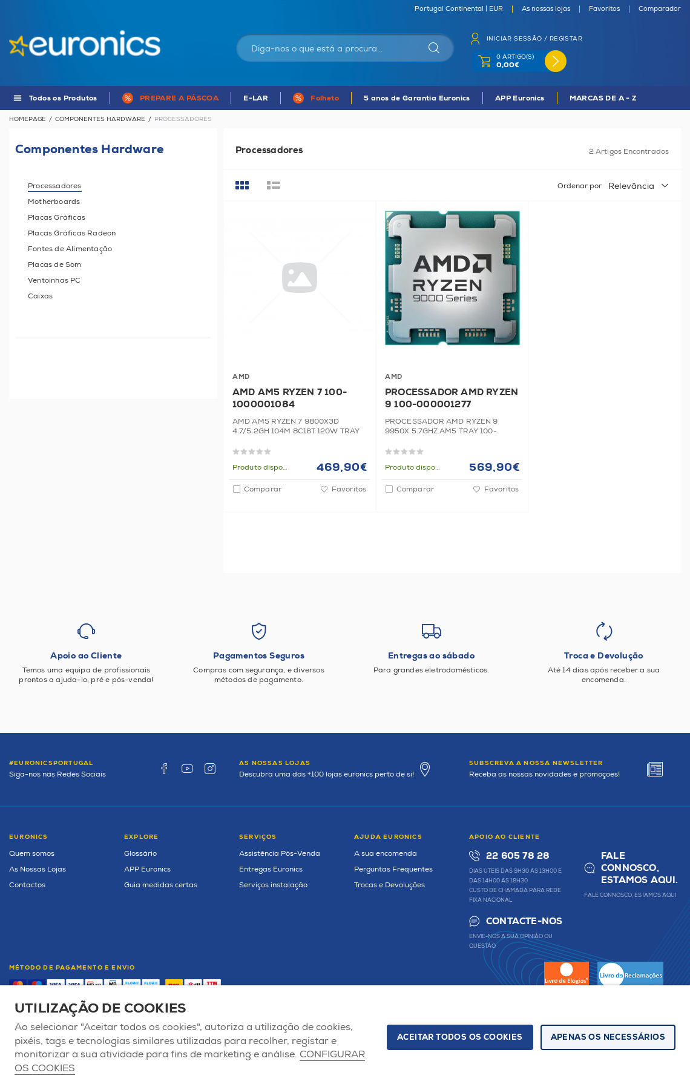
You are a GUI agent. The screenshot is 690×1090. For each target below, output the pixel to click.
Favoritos (604, 9)
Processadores (55, 186)
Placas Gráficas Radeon (72, 233)
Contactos (27, 885)
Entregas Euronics (271, 869)
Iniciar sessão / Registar (534, 38)
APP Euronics (520, 98)
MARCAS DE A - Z (603, 98)
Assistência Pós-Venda (279, 853)
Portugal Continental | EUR (459, 9)
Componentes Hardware (100, 119)
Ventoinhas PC (54, 280)
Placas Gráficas (56, 217)
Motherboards (54, 201)
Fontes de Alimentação (70, 249)
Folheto (324, 98)
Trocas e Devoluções (389, 885)
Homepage (27, 119)
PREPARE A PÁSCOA (179, 98)
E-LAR (255, 98)
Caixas (40, 296)
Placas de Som (55, 264)
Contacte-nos (524, 921)
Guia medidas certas (160, 885)
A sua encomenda (385, 853)
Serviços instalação (273, 885)
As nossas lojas (546, 9)
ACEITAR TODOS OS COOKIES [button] (460, 1037)
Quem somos (31, 853)
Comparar (262, 489)
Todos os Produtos (63, 98)
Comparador (660, 9)
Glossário (140, 853)
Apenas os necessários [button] (608, 1037)
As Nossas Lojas (37, 869)
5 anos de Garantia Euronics (417, 98)
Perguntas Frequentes (393, 869)
